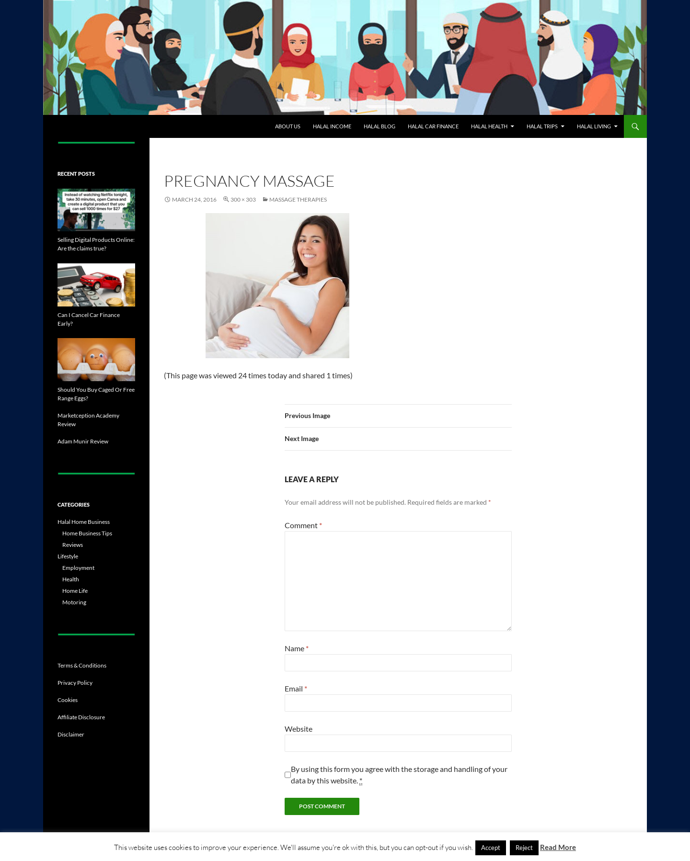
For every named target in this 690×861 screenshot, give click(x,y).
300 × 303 (243, 199)
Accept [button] (490, 847)
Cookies (68, 699)
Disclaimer (71, 734)
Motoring (74, 602)
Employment (78, 567)
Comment (303, 525)
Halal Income (332, 126)
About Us (287, 126)
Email (296, 688)
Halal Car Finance (433, 126)
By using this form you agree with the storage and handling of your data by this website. (399, 774)
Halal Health (489, 126)
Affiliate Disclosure (81, 717)
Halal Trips (542, 126)
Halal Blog (379, 126)
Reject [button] (524, 847)
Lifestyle (68, 556)
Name (297, 648)
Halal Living (594, 126)
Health (70, 579)
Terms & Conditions (82, 665)
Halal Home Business (84, 521)
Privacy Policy (75, 682)
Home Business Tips (87, 533)
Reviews (72, 544)
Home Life (75, 590)
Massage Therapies (298, 199)
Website (298, 728)
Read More (558, 847)
